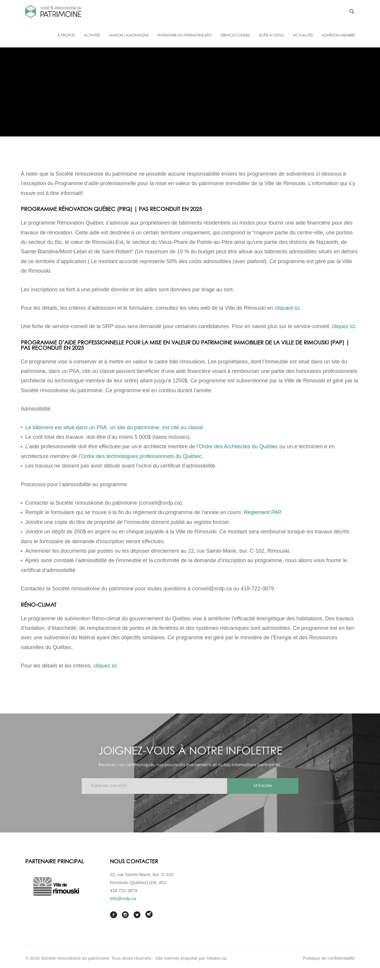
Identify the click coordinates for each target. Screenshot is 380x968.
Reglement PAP (262, 512)
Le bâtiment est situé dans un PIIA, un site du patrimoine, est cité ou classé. (115, 427)
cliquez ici (343, 326)
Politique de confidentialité (329, 958)
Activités (92, 35)
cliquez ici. (106, 666)
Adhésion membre (338, 35)
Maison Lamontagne (129, 35)
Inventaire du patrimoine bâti (185, 35)
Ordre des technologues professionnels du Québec (141, 456)
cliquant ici (287, 308)
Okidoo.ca (216, 958)
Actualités (303, 35)
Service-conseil (235, 35)
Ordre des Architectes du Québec (238, 446)
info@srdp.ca (123, 898)
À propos (66, 35)
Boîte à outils (271, 35)
